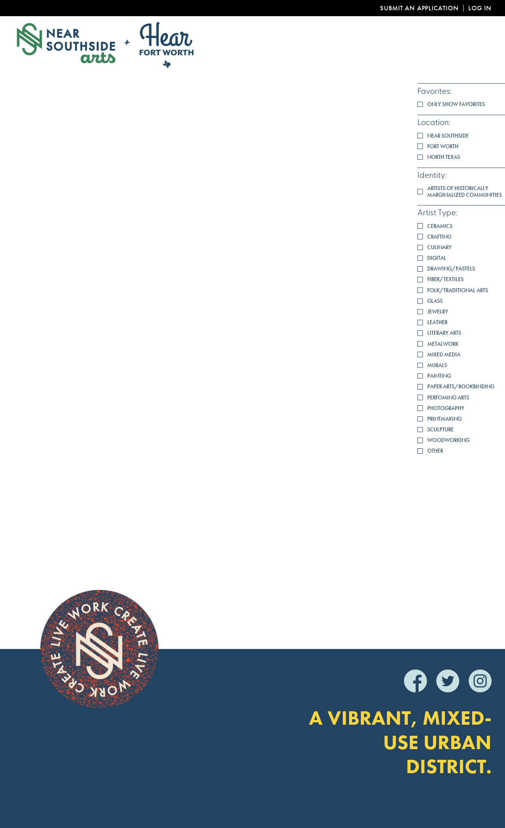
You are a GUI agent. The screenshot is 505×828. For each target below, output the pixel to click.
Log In (480, 8)
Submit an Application (419, 8)
